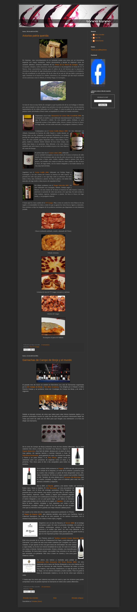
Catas (31, 589)
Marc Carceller (99, 34)
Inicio (55, 598)
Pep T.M (97, 38)
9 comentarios (46, 344)
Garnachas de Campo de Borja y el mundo (47, 360)
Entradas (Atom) (37, 601)
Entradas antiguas (77, 598)
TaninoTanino (99, 41)
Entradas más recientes (30, 598)
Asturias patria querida (35, 35)
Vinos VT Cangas (34, 346)
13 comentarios (46, 586)
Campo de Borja (36, 387)
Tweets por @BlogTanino (99, 50)
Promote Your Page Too (98, 85)
